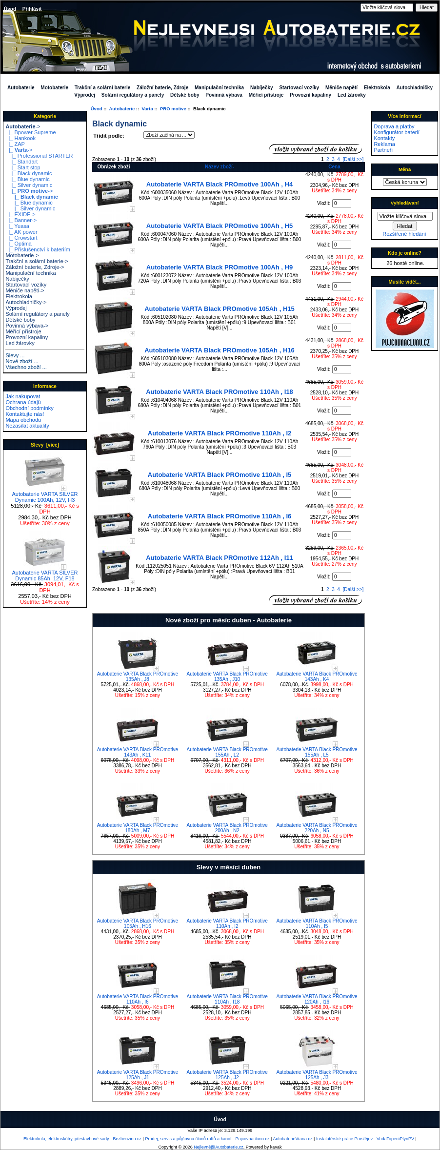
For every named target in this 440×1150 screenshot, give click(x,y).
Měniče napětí (341, 87)
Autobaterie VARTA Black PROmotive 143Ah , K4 (316, 676)
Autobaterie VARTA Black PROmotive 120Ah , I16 (316, 999)
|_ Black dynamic (28, 173)
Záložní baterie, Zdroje (162, 87)
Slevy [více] (45, 445)
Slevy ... (14, 355)
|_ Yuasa (17, 226)
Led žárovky (352, 95)
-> (22, 126)
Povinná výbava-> (26, 326)
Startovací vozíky (299, 87)
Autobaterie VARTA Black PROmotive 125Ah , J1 (137, 1074)
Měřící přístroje (266, 95)
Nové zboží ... (21, 361)
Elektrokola (377, 87)
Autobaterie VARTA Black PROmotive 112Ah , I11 (219, 557)
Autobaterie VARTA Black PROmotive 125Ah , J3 (316, 1074)
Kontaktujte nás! (24, 414)
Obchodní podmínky (29, 408)
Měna (405, 169)
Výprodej (84, 95)
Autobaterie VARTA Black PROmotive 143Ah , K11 (137, 752)
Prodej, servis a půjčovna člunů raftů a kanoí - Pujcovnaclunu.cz (207, 1138)
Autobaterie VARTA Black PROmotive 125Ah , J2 (227, 1074)
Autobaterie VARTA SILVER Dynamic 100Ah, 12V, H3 (45, 494)
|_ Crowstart (21, 238)
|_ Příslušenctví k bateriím (37, 249)
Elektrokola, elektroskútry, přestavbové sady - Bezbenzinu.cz (82, 1138)
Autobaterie (122, 108)
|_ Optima (18, 243)
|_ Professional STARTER (39, 156)
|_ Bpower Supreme (30, 132)
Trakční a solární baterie (103, 87)
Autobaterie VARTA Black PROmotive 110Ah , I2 (220, 433)
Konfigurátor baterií (397, 132)
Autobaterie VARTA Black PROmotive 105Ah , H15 (219, 308)
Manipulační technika (219, 87)
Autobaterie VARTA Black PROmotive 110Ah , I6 (220, 516)
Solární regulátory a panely (132, 95)
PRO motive (173, 108)
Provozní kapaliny (310, 95)
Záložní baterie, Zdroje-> (34, 267)
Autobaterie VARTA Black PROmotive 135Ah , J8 (137, 676)
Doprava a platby (394, 126)
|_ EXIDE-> (20, 214)
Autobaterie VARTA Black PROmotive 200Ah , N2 (227, 827)
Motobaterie (54, 87)
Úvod (10, 9)
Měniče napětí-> (24, 290)
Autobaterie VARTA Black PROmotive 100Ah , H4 (219, 184)
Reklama (384, 144)
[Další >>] (352, 159)
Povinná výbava (223, 95)
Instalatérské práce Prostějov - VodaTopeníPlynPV (365, 1138)
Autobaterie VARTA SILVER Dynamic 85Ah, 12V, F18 (45, 573)
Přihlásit (31, 9)
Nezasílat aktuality (27, 426)
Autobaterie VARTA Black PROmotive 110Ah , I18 (219, 391)
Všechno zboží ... (25, 367)
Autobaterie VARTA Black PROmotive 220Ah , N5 (316, 827)
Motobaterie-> (22, 255)
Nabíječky (261, 87)
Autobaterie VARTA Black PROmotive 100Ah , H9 (219, 267)
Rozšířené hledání (404, 234)
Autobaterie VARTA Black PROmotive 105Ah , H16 (219, 350)
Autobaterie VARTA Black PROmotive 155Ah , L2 (227, 752)
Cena (334, 166)
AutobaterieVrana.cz (292, 1138)
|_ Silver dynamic (28, 185)
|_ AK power (21, 232)
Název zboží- (219, 166)
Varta (147, 108)
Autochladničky (415, 87)
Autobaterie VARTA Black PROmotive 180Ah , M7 (137, 827)
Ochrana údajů (22, 402)
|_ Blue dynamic (27, 179)
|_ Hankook (20, 138)
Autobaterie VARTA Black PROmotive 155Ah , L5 (316, 752)
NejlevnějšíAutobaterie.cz (218, 1147)
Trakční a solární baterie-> (36, 261)
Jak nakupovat (22, 396)
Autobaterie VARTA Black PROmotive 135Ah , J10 (227, 676)
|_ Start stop (22, 167)
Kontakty (384, 138)
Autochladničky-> (25, 302)
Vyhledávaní (405, 202)
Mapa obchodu (23, 420)
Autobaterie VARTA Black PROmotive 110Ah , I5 (220, 474)
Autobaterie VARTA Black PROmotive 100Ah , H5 (219, 225)
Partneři (383, 150)
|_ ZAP (15, 144)
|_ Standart (21, 161)
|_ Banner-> (21, 220)
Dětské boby (184, 95)
